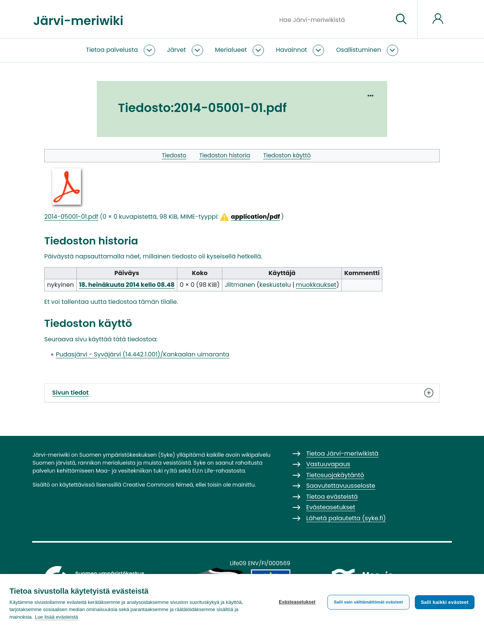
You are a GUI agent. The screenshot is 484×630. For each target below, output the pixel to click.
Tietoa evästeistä (332, 496)
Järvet (176, 49)
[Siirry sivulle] (401, 19)
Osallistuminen (358, 49)
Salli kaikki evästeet (444, 602)
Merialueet (231, 49)
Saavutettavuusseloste (340, 485)
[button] (249, 217)
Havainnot (291, 49)
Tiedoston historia (224, 155)
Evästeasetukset (297, 602)
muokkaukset (316, 284)
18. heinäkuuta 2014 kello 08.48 (127, 284)
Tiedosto (174, 155)
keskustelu (275, 284)
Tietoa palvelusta (112, 49)
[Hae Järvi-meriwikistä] (333, 19)
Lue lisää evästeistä (56, 617)
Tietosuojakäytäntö (335, 475)
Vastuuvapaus (328, 464)
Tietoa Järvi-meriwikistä (342, 453)
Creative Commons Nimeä (158, 484)
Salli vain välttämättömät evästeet (368, 602)
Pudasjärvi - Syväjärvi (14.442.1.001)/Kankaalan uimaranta (143, 354)
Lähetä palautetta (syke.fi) (346, 518)
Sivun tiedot (242, 392)
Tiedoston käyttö (287, 155)
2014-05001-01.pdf (71, 216)
